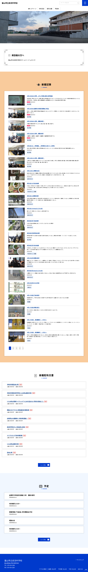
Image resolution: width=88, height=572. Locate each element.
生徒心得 (10, 452)
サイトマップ (80, 560)
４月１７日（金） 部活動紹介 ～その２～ (37, 320)
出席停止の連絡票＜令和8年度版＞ (17, 418)
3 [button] (16, 348)
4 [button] (19, 348)
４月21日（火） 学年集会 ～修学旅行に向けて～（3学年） (41, 146)
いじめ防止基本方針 (13, 444)
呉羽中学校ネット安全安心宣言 (16, 427)
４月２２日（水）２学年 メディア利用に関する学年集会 (40, 96)
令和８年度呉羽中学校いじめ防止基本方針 (19, 393)
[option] (44, 27)
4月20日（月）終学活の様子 (33, 233)
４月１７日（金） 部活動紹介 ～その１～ (37, 332)
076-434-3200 (11, 565)
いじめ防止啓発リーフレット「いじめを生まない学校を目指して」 (25, 401)
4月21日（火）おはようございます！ (35, 208)
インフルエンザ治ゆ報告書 (15, 435)
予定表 (57, 9)
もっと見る (43, 465)
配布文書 (49, 9)
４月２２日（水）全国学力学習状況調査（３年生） (38, 108)
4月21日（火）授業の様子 (33, 196)
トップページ (32, 9)
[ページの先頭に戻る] (86, 570)
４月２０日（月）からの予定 (33, 283)
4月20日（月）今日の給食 (33, 245)
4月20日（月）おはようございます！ (35, 270)
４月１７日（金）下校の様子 (33, 295)
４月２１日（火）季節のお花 (33, 171)
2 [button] (13, 348)
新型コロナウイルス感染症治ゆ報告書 (18, 410)
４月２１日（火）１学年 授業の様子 (36, 158)
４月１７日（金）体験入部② (33, 307)
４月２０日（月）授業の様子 (33, 258)
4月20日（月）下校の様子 (33, 221)
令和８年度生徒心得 (13, 384)
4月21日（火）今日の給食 (33, 183)
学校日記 (41, 9)
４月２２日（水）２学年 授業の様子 (35, 133)
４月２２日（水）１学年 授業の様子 (36, 121)
